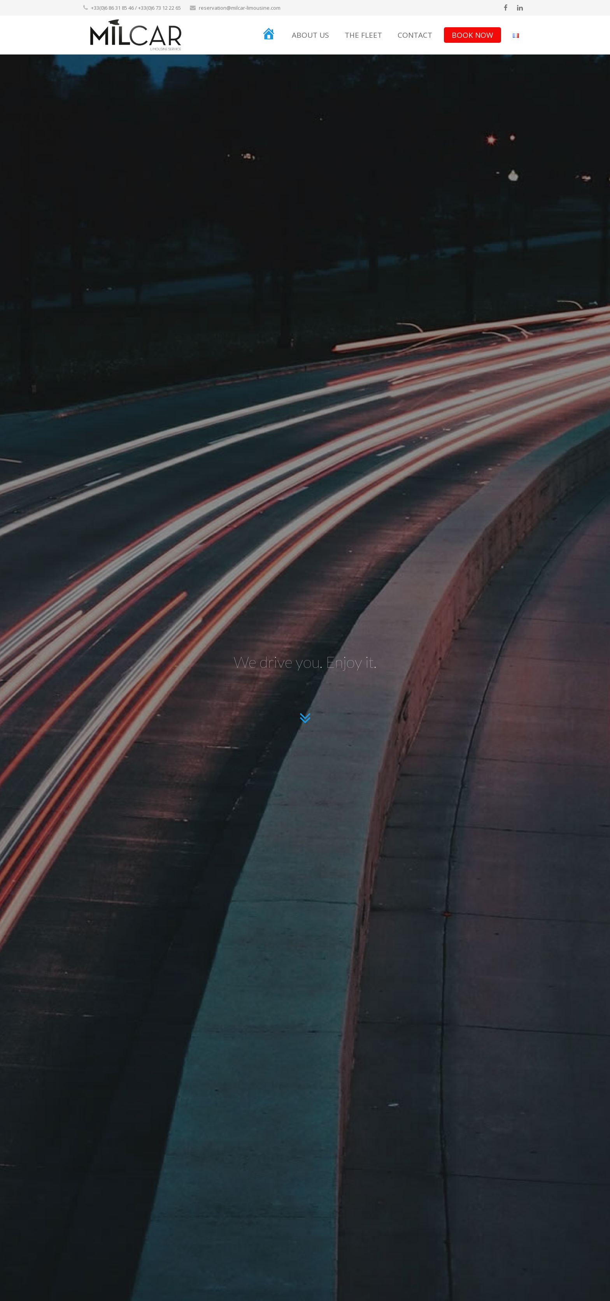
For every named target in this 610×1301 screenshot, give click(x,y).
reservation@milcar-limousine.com (239, 7)
